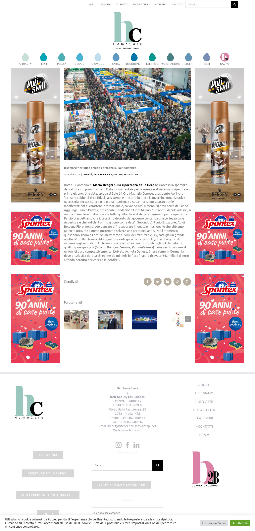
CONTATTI (205, 426)
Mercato (118, 174)
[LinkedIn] (136, 445)
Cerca (205, 435)
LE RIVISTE (205, 401)
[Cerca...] (208, 4)
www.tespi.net (131, 430)
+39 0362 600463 (132, 417)
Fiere (96, 174)
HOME (205, 385)
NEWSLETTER (205, 410)
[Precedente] (67, 319)
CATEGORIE (205, 418)
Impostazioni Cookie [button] (214, 523)
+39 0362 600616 (130, 422)
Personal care (131, 174)
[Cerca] (234, 4)
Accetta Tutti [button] (240, 523)
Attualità (87, 174)
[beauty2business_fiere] (127, 114)
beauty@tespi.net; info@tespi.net (132, 426)
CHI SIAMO (205, 393)
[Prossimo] (188, 319)
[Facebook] (127, 445)
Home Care (106, 174)
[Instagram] (119, 445)
